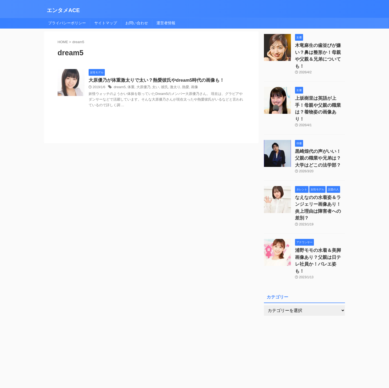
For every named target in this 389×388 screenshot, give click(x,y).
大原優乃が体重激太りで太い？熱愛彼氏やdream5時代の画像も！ (152, 80)
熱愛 (181, 88)
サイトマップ (105, 23)
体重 (129, 88)
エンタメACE (63, 10)
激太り (171, 88)
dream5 (119, 88)
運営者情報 (165, 23)
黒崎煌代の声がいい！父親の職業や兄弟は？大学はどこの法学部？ (319, 138)
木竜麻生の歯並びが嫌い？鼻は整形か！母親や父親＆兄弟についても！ (319, 51)
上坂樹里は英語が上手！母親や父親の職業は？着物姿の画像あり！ (319, 95)
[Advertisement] (304, 318)
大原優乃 (141, 88)
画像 (189, 88)
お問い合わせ (136, 23)
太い (153, 88)
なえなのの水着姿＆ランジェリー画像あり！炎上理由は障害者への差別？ (319, 182)
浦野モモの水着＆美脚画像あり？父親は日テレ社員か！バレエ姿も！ (319, 226)
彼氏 (161, 88)
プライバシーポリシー (67, 23)
